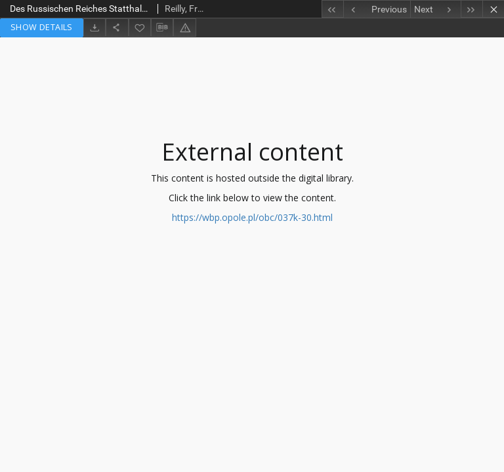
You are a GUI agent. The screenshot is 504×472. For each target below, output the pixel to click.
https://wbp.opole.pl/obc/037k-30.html (252, 217)
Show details (41, 27)
